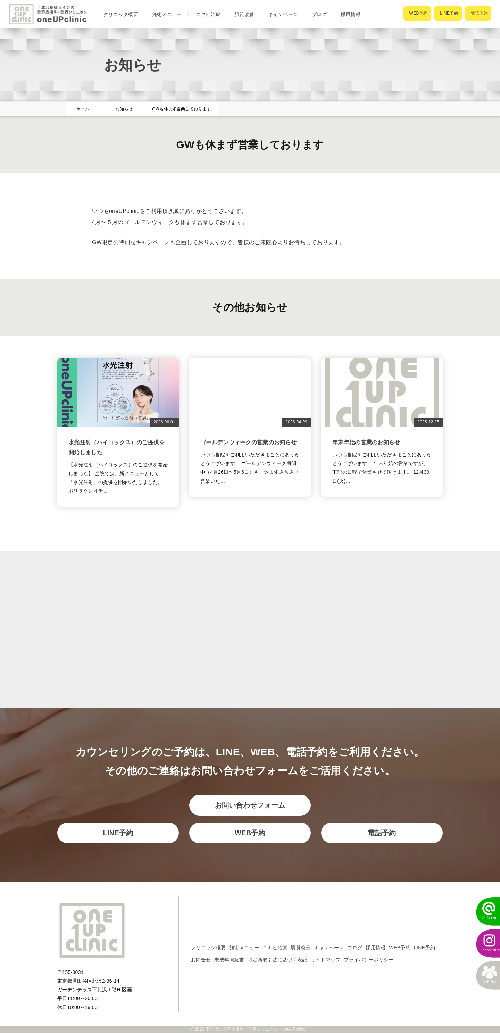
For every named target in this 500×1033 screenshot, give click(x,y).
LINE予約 (118, 833)
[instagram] (484, 943)
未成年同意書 (229, 959)
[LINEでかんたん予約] (484, 911)
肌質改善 (244, 14)
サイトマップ (326, 959)
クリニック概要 (120, 14)
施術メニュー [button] (167, 14)
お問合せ (201, 959)
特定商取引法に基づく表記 (277, 959)
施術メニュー (244, 947)
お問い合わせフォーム (250, 805)
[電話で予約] (478, 13)
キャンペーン (283, 14)
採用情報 (350, 14)
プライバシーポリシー (368, 959)
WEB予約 (250, 833)
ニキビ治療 (208, 14)
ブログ (319, 14)
